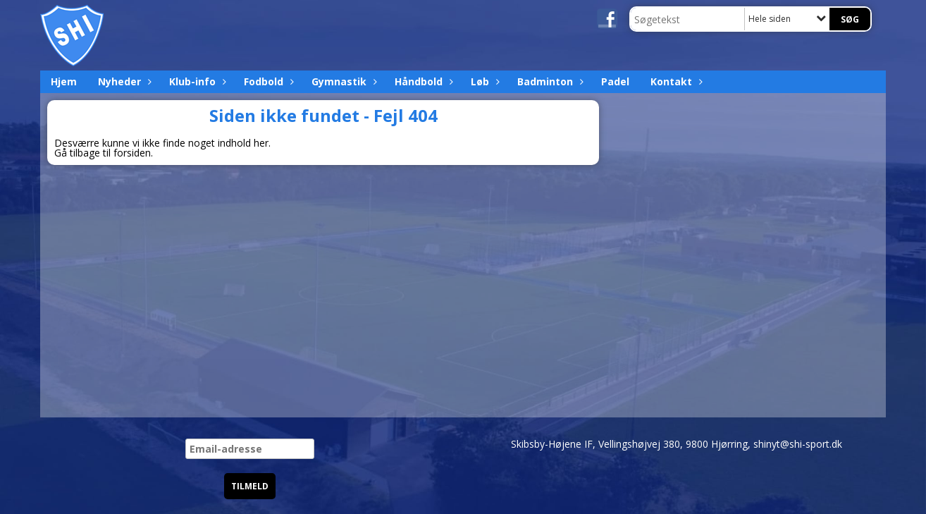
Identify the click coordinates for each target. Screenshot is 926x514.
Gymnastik (342, 81)
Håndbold (422, 81)
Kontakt (674, 81)
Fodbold (267, 81)
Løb (483, 81)
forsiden (132, 152)
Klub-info (196, 81)
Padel (615, 81)
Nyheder (123, 81)
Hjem (64, 81)
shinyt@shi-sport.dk (797, 444)
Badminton (548, 81)
